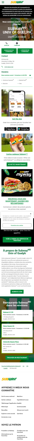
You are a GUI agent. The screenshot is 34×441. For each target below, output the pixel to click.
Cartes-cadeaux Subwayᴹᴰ (17, 154)
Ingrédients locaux (22, 399)
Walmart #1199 (8, 312)
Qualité (19, 403)
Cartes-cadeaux (6, 399)
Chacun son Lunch (22, 410)
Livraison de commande (25, 50)
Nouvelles (4, 410)
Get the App (17, 119)
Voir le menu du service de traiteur (17, 239)
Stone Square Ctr (8, 326)
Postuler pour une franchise (22, 431)
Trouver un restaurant (17, 358)
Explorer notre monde (8, 413)
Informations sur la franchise (7, 435)
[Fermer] (31, 214)
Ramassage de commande (9, 50)
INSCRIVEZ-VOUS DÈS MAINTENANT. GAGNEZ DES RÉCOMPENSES (17, 201)
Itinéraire (17, 45)
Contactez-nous (6, 417)
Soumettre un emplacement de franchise (22, 437)
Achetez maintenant (17, 164)
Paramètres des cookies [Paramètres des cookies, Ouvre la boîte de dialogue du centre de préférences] (17, 225)
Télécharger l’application (9, 403)
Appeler (6, 45)
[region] (17, 220)
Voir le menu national (7, 396)
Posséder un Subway (7, 430)
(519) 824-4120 (8, 67)
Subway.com (17, 292)
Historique (4, 406)
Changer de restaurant (17, 37)
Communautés (21, 406)
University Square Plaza (11, 342)
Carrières (20, 413)
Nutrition (19, 396)
